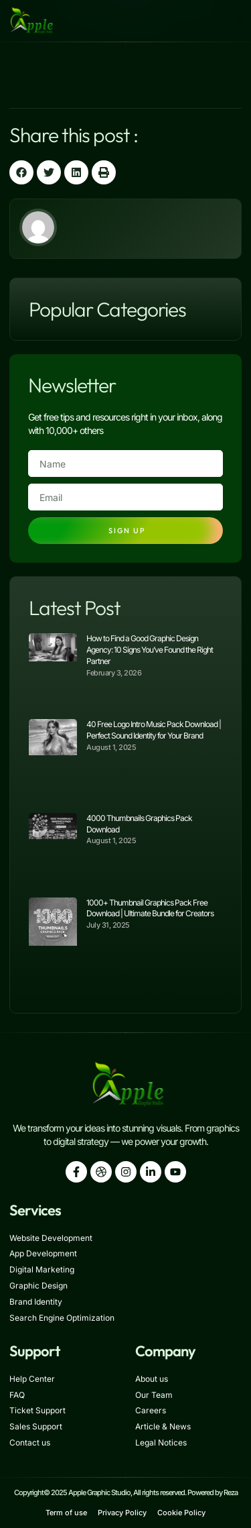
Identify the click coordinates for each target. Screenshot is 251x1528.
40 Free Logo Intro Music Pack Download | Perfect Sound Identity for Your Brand (153, 730)
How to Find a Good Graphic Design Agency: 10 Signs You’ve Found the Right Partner (149, 649)
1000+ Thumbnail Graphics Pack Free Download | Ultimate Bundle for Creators (150, 908)
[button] (240, 21)
